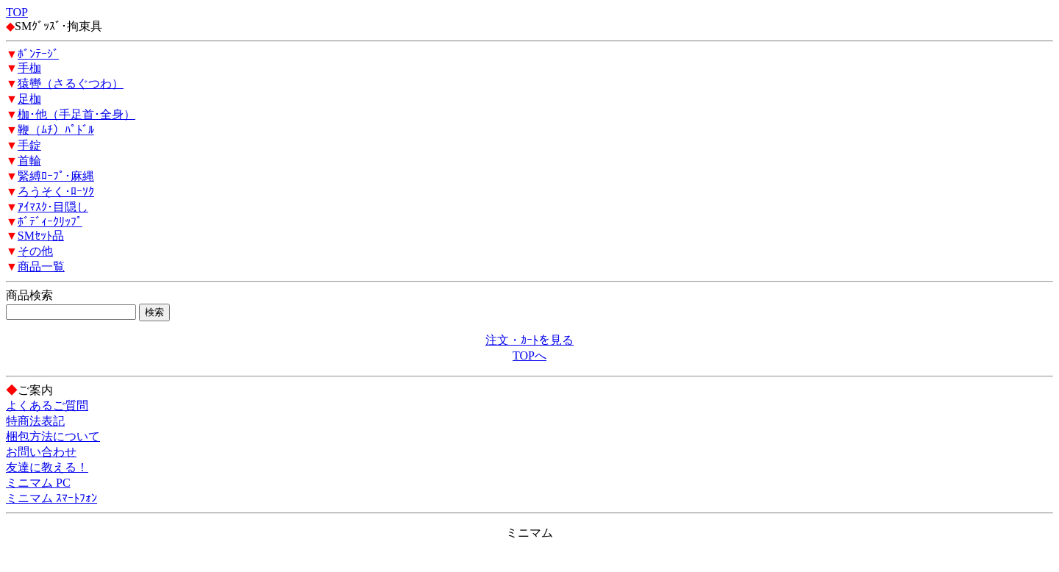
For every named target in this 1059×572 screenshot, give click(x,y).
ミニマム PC (38, 482)
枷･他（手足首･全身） (76, 114)
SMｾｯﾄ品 (41, 235)
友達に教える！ (47, 467)
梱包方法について (53, 436)
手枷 (29, 68)
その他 (35, 251)
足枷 (29, 99)
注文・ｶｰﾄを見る (529, 340)
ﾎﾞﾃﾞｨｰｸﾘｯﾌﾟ (50, 221)
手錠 (29, 145)
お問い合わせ (41, 452)
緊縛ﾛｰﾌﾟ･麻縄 (56, 176)
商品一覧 (41, 266)
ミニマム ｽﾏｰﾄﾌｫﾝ (51, 498)
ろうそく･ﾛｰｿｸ (56, 191)
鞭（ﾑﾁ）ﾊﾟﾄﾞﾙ (56, 130)
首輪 (29, 160)
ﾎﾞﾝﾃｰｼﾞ (38, 54)
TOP (17, 12)
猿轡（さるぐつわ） (71, 83)
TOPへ (529, 355)
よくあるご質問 (47, 405)
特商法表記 (35, 421)
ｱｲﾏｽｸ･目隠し (53, 207)
